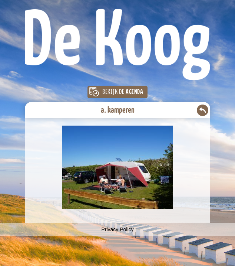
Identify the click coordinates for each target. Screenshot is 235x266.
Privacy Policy (117, 229)
